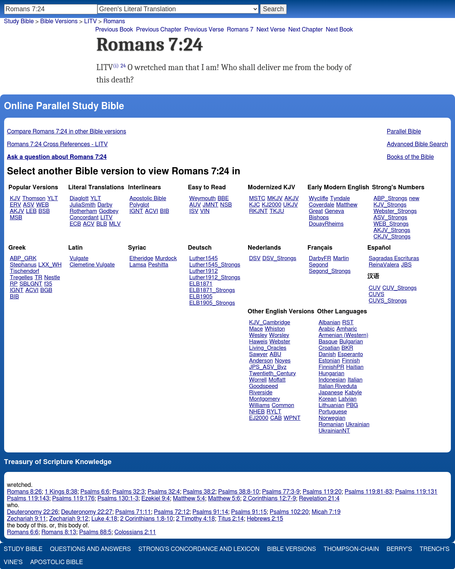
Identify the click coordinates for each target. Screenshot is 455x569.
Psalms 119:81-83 (368, 492)
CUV (375, 288)
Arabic (327, 329)
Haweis (258, 341)
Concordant (84, 217)
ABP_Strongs (390, 198)
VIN (205, 211)
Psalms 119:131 (416, 492)
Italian (354, 380)
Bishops (319, 217)
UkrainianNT (334, 431)
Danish (327, 354)
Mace (256, 329)
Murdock (166, 258)
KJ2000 (271, 205)
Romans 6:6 (23, 532)
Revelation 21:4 (319, 499)
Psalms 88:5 (95, 532)
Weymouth (202, 198)
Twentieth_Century (272, 373)
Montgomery (264, 399)
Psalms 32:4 (164, 492)
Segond (318, 265)
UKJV (290, 205)
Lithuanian (331, 405)
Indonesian (332, 380)
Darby (104, 205)
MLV (115, 224)
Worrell (258, 380)
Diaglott (79, 198)
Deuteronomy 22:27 (86, 512)
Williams (259, 405)
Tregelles (21, 277)
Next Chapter (305, 30)
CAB (276, 418)
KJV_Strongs (389, 205)
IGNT (136, 211)
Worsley (279, 335)
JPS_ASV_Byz (268, 367)
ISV (193, 211)
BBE (223, 198)
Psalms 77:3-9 (280, 492)
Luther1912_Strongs (214, 277)
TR (38, 277)
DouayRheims (326, 224)
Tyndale (340, 198)
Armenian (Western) (343, 335)
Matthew (347, 205)
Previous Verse (204, 30)
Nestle (52, 277)
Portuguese (333, 412)
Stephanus (23, 265)
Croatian (329, 348)
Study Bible (19, 21)
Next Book (339, 30)
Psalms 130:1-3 (117, 499)
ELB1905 (201, 296)
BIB (164, 211)
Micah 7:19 (325, 512)
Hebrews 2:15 (265, 519)
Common (283, 405)
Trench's (434, 549)
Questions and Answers (90, 549)
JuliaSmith (83, 205)
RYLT (273, 412)
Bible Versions (59, 21)
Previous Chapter (158, 30)
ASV (28, 205)
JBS (406, 265)
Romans (114, 21)
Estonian (329, 361)
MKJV (275, 198)
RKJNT (258, 211)
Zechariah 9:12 (68, 519)
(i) (116, 66)
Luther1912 (203, 271)
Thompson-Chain (351, 549)
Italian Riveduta (338, 386)
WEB (42, 205)
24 (123, 66)
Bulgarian (351, 341)
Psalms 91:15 (249, 512)
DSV (255, 258)
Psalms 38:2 (199, 492)
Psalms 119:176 (73, 499)
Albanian (329, 322)
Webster (279, 341)
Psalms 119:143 (28, 499)
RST (348, 322)
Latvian (347, 399)
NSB (226, 205)
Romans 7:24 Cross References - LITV (57, 144)
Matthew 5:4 (189, 499)
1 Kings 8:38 (61, 492)
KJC (254, 205)
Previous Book (114, 30)
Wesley (258, 335)
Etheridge (141, 258)
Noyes (282, 361)
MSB (16, 217)
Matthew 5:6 (224, 499)
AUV (195, 205)
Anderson (261, 361)
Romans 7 (240, 30)
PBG (352, 405)
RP (14, 284)
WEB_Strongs (391, 224)
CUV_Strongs (399, 288)
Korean (328, 399)
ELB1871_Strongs (212, 290)
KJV (15, 198)
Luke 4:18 (104, 519)
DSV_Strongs (279, 258)
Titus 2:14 (231, 519)
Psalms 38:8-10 (238, 492)
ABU (275, 354)
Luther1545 (203, 258)
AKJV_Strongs (391, 230)
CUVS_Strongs (388, 301)
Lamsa (137, 265)
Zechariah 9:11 (26, 519)
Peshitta (158, 265)
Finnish (351, 361)
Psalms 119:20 (322, 492)
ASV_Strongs (390, 217)
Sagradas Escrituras (394, 258)
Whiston (275, 329)
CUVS (377, 294)
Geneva (334, 211)
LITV (106, 217)
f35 (48, 284)
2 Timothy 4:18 (195, 519)
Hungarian (331, 373)
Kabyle (353, 392)
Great (316, 211)
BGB (46, 290)
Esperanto (350, 354)
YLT (52, 198)
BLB (101, 224)
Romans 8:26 (24, 492)
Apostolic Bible (56, 562)
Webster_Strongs (395, 211)
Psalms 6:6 (95, 492)
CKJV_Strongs (391, 237)
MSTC (257, 198)
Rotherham (83, 211)
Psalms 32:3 (128, 492)
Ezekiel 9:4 (155, 499)
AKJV (17, 211)
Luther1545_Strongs (214, 265)
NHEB (257, 412)
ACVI (151, 211)
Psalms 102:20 (289, 512)
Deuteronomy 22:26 (32, 512)
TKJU (276, 211)
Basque (328, 341)
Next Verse (270, 30)
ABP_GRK (23, 258)
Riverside (260, 392)
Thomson (33, 198)
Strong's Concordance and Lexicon (198, 549)
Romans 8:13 (58, 532)
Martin (341, 258)
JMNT (211, 205)
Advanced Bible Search (417, 144)
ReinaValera (384, 265)
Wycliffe (318, 198)
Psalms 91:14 (210, 512)
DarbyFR (320, 258)
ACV (88, 224)
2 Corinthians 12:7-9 (269, 499)
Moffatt (277, 380)
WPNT (292, 418)
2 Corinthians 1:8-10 (146, 519)
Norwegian (332, 418)
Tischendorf (24, 271)
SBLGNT (30, 284)
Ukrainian (357, 424)
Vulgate (79, 258)
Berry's (399, 549)
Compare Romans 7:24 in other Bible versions (66, 132)
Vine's (13, 562)
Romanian (331, 424)
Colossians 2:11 (135, 532)
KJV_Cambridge (269, 322)
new (414, 198)
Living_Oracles (268, 348)
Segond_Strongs (329, 271)
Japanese (331, 392)
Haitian (355, 367)
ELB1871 (201, 284)
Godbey (108, 211)
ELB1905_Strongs (212, 303)
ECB (75, 224)
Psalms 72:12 (172, 512)
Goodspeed (263, 386)
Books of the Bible (410, 157)
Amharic (347, 329)
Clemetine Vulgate (92, 265)
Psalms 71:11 (133, 512)
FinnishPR (331, 367)
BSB (44, 211)
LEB (31, 211)
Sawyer (258, 354)
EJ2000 (258, 418)
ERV (15, 205)
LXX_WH (49, 265)
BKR (347, 348)
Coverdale (321, 205)
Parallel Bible (404, 132)
